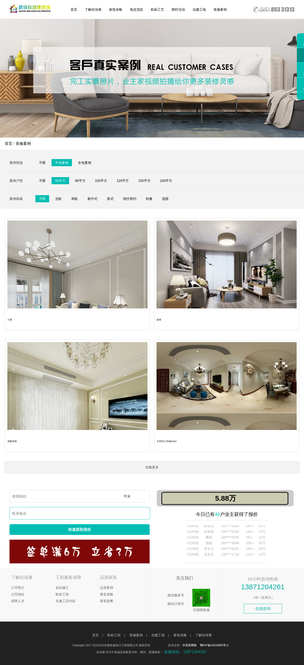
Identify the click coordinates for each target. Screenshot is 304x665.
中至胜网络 (189, 645)
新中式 (92, 199)
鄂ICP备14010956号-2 (214, 645)
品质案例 (106, 588)
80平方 (80, 181)
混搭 (165, 199)
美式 (110, 199)
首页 (74, 9)
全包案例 (84, 163)
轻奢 (149, 199)
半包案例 (61, 163)
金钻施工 (62, 588)
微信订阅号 (175, 604)
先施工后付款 (66, 601)
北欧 (58, 199)
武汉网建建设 (159, 645)
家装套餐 (106, 601)
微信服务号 (175, 595)
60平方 (60, 181)
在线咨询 (263, 609)
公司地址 (17, 594)
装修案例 (220, 9)
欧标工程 (62, 594)
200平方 (166, 181)
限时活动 (178, 9)
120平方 (123, 181)
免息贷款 (136, 9)
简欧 (74, 199)
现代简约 (129, 199)
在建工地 (199, 9)
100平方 (101, 181)
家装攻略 (115, 9)
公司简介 (17, 588)
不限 (42, 163)
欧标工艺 (157, 9)
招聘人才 (17, 601)
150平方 (144, 181)
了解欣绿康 (93, 9)
